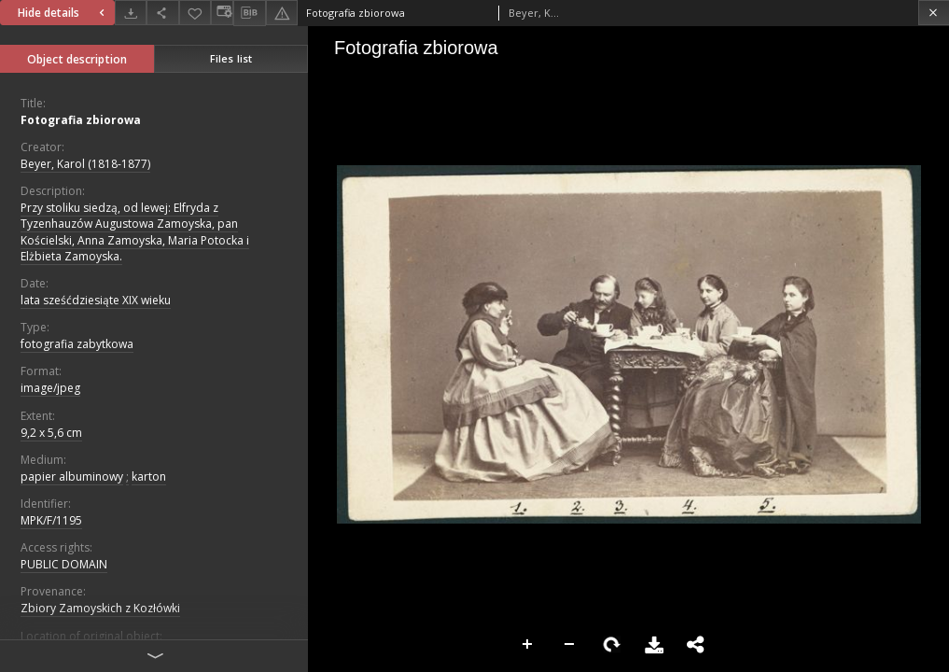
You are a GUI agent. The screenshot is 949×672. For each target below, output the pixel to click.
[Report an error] (282, 12)
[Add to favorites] (195, 12)
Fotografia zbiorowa (81, 120)
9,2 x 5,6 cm (51, 433)
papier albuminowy (72, 476)
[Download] (131, 12)
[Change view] (222, 12)
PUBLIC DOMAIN (64, 564)
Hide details (63, 13)
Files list (231, 58)
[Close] (933, 12)
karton (149, 476)
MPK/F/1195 (51, 520)
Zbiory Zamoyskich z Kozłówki (100, 608)
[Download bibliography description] (249, 13)
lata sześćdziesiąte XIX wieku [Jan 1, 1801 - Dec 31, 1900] (96, 300)
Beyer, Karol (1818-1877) (85, 164)
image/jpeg (50, 388)
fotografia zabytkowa (77, 344)
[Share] (162, 12)
